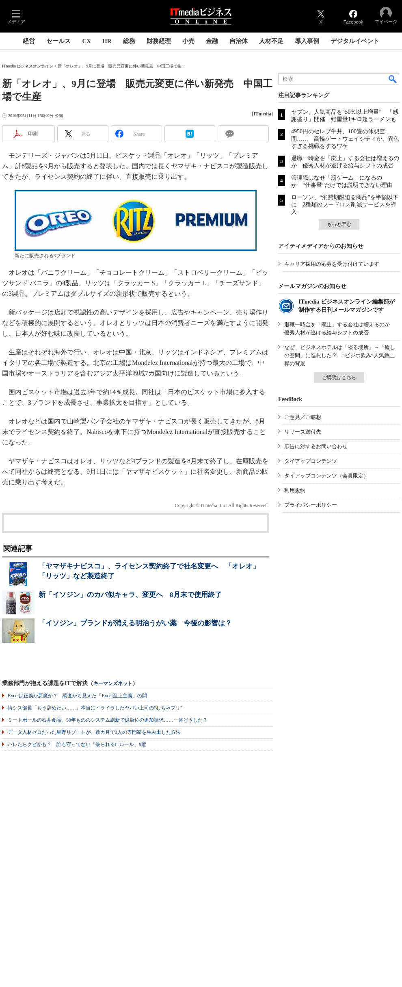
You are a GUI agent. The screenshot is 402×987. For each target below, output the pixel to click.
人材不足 (271, 41)
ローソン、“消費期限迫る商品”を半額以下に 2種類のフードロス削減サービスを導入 (344, 204)
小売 (188, 41)
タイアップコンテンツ (310, 461)
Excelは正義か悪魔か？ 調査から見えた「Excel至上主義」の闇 (77, 695)
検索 (393, 79)
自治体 (238, 41)
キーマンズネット (112, 683)
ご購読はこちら (339, 377)
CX (86, 41)
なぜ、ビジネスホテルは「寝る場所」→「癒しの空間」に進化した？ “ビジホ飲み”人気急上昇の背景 (339, 355)
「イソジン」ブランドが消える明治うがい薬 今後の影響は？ (135, 623)
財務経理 (159, 41)
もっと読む (339, 224)
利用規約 (294, 490)
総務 (129, 41)
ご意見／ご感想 (302, 417)
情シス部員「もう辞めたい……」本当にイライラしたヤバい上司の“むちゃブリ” (95, 708)
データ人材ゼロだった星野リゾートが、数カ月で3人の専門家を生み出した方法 (94, 732)
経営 (29, 41)
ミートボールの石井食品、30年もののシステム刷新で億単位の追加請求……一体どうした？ (107, 720)
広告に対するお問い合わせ (316, 446)
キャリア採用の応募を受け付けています (331, 264)
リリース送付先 (302, 432)
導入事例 (307, 41)
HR (107, 41)
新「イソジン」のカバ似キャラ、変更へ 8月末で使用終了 (130, 595)
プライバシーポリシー (310, 505)
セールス (58, 41)
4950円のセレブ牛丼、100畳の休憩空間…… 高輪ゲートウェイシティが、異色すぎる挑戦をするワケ (345, 138)
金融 (212, 41)
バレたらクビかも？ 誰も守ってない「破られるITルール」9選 (77, 744)
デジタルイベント (355, 41)
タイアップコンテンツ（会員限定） (326, 476)
